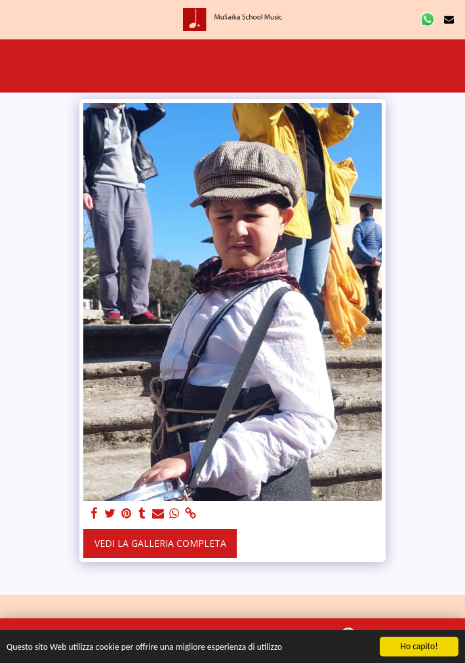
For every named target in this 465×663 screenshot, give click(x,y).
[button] (14, 18)
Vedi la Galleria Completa (160, 543)
